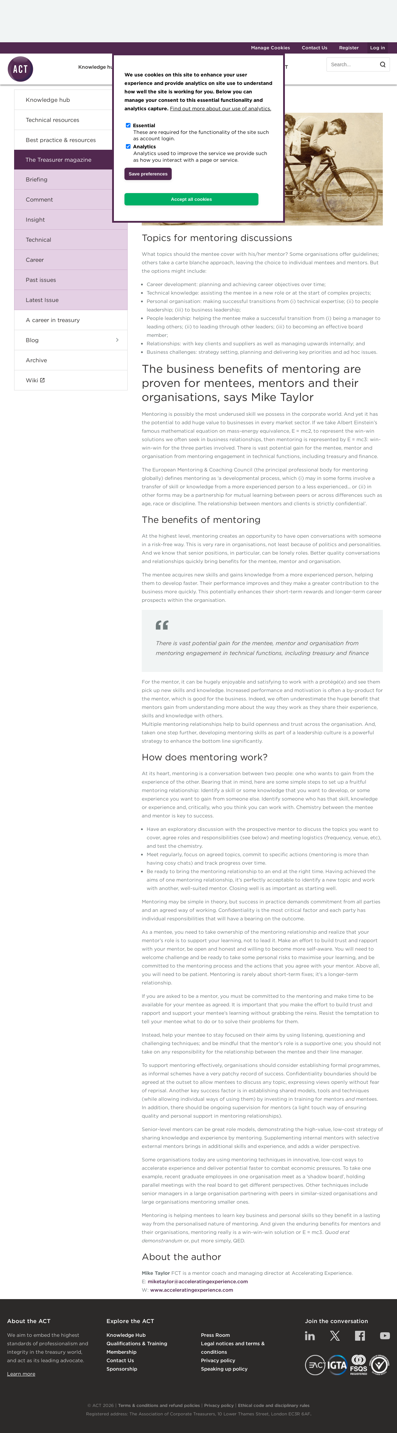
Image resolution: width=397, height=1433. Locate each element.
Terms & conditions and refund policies (159, 1405)
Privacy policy (218, 1360)
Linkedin (310, 1336)
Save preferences (148, 174)
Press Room (215, 1335)
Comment (39, 199)
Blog (32, 340)
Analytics (144, 146)
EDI (379, 1365)
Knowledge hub (97, 67)
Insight (35, 219)
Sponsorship (121, 1369)
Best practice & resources (61, 139)
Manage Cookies (270, 48)
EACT (315, 1365)
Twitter (335, 1336)
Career (35, 259)
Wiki (32, 380)
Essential (144, 125)
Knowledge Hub (126, 1335)
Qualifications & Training (136, 1343)
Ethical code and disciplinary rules (274, 1405)
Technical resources (52, 119)
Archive (36, 360)
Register (349, 48)
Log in (377, 48)
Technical (38, 239)
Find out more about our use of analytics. (220, 108)
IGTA (338, 1365)
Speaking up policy (224, 1369)
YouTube (385, 1336)
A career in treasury (53, 319)
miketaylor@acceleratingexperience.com (198, 1281)
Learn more (21, 1374)
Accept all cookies (191, 199)
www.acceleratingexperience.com (191, 1290)
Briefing (37, 179)
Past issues (41, 279)
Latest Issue (42, 299)
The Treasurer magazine (58, 159)
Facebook (360, 1336)
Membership (121, 1352)
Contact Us (315, 48)
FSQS (358, 1365)
